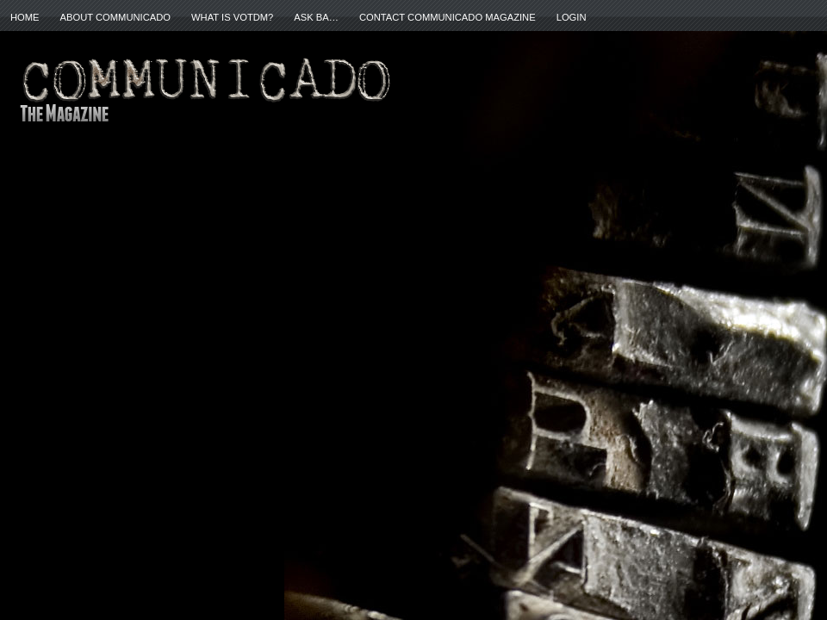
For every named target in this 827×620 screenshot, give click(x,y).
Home (25, 17)
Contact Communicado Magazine (447, 17)
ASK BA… (316, 17)
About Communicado (115, 17)
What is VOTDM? (232, 17)
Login (572, 17)
